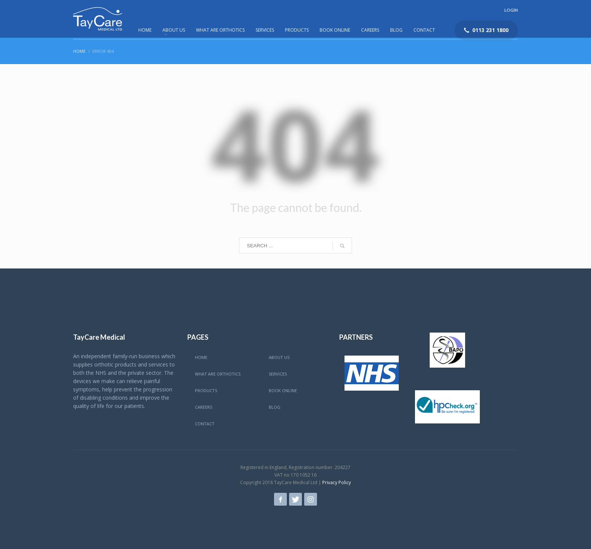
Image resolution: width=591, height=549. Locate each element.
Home (79, 51)
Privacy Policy (336, 482)
